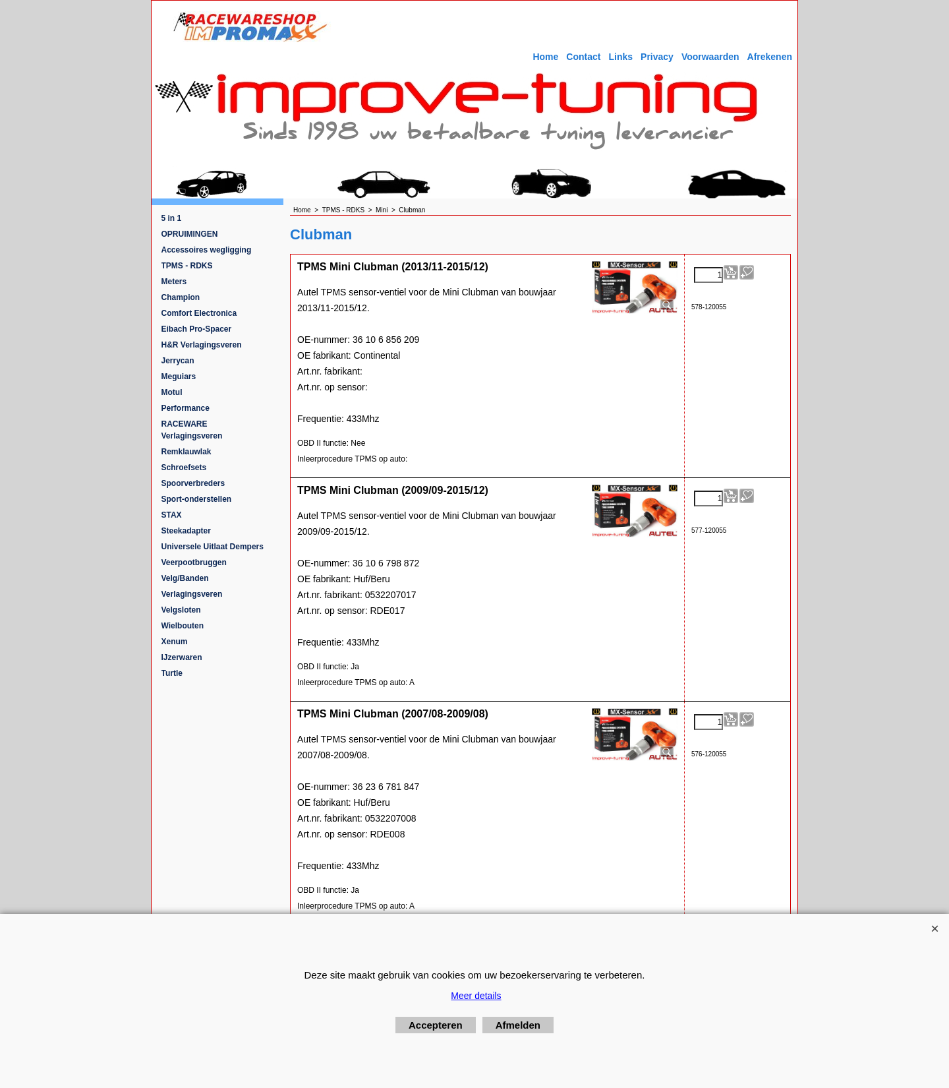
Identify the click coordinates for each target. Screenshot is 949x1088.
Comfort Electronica (199, 313)
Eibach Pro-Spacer (196, 329)
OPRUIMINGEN (189, 234)
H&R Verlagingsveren (201, 344)
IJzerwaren (181, 657)
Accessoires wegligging (206, 250)
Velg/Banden (185, 578)
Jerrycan (177, 360)
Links (620, 56)
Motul (172, 392)
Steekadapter (186, 530)
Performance (185, 408)
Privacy (657, 56)
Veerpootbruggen (194, 562)
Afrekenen (769, 56)
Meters (174, 281)
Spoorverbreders (193, 483)
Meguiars (178, 376)
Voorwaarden (710, 56)
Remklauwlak (186, 451)
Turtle (172, 673)
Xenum (174, 641)
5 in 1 (171, 218)
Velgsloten (181, 610)
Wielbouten (182, 625)
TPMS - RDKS (187, 265)
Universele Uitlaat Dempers (212, 546)
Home (545, 56)
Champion (180, 297)
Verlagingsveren (192, 594)
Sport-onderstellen (196, 499)
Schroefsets (184, 467)
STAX (171, 515)
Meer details (476, 995)
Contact (583, 56)
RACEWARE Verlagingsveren (192, 429)
